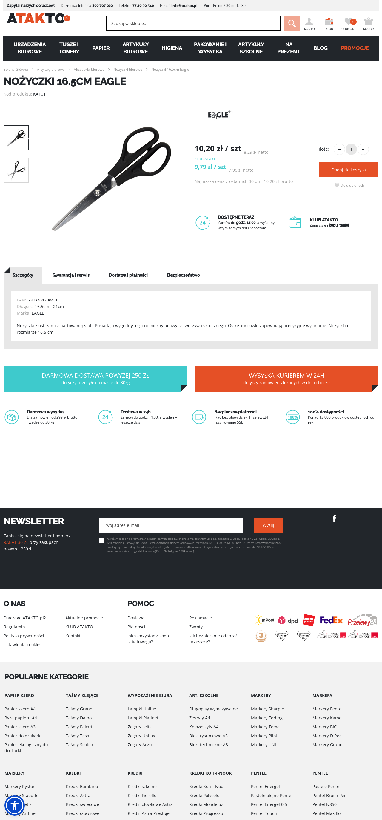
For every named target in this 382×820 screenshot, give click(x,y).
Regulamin (14, 627)
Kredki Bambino (82, 786)
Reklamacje (200, 618)
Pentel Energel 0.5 (269, 804)
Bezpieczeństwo (183, 275)
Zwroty (196, 627)
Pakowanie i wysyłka (210, 48)
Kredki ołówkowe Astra (150, 804)
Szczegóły (23, 275)
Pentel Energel (265, 786)
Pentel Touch (264, 813)
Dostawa (135, 618)
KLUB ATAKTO (79, 627)
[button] (14, 805)
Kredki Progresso (206, 813)
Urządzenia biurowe (26, 48)
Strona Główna (16, 69)
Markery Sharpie (267, 709)
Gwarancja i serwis (71, 275)
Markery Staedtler (22, 795)
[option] (111, 179)
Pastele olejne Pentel (271, 795)
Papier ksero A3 (20, 727)
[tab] (23, 275)
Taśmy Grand (79, 709)
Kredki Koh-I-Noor (207, 786)
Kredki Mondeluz (206, 804)
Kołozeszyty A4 (203, 727)
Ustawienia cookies (22, 644)
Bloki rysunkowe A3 (208, 736)
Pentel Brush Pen (329, 795)
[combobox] (185, 23)
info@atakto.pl (181, 5)
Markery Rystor (19, 786)
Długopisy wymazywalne (213, 709)
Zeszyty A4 (199, 718)
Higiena (171, 48)
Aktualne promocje (84, 618)
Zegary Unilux (141, 736)
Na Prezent (290, 48)
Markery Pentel (327, 709)
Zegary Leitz (140, 727)
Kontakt (73, 636)
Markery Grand (327, 744)
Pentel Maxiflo (326, 813)
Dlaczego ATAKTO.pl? (25, 618)
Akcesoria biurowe (89, 69)
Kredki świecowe (82, 804)
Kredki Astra (78, 795)
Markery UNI (263, 744)
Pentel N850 (324, 804)
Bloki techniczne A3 (208, 744)
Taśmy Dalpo (79, 718)
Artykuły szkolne (252, 48)
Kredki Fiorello (142, 795)
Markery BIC (324, 727)
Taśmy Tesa (77, 736)
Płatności (136, 627)
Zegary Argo (140, 744)
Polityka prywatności (24, 636)
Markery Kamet (327, 718)
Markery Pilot (264, 736)
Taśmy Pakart (79, 727)
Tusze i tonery (66, 48)
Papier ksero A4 (20, 709)
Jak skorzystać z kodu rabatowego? (148, 638)
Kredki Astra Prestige (149, 813)
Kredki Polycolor (205, 795)
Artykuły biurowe (134, 48)
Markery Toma (265, 727)
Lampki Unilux (142, 709)
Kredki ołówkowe (82, 813)
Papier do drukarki (22, 736)
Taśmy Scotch (79, 744)
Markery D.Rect (327, 736)
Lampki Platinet (143, 718)
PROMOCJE (358, 48)
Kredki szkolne (142, 786)
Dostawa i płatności (128, 275)
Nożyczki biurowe (127, 69)
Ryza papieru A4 (20, 718)
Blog (323, 48)
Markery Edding (267, 718)
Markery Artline (20, 813)
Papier (99, 48)
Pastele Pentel (326, 786)
